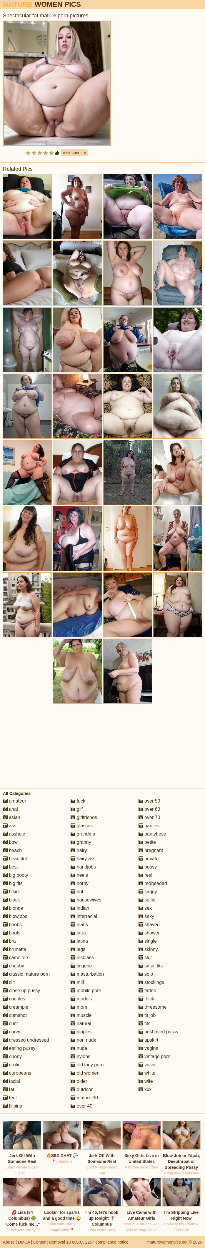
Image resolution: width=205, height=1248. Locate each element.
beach (12, 850)
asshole (14, 833)
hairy (79, 850)
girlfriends (84, 817)
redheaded (153, 883)
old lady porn (87, 1064)
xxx (145, 1089)
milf (77, 982)
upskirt (149, 1040)
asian (11, 817)
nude (79, 1048)
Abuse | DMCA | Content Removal (34, 1242)
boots (12, 932)
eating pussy (19, 1048)
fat (8, 1089)
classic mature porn (26, 974)
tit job (147, 1015)
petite (147, 842)
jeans (79, 924)
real (145, 875)
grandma (83, 833)
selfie (147, 899)
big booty (15, 875)
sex (145, 908)
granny (81, 842)
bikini (11, 891)
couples (14, 998)
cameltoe (15, 957)
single (148, 941)
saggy (148, 891)
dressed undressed (26, 1040)
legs (78, 949)
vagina (149, 1048)
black (11, 899)
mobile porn (86, 990)
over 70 (149, 817)
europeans (17, 1072)
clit (9, 982)
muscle (81, 1015)
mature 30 (84, 1097)
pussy (148, 866)
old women (85, 1072)
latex (78, 932)
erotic (12, 1064)
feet (10, 1097)
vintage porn (155, 1056)
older (79, 1081)
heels (79, 875)
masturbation (87, 974)
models (81, 998)
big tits (13, 883)
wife (146, 1081)
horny (79, 883)
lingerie (81, 965)
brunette (14, 949)
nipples (81, 1031)
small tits (151, 965)
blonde (13, 908)
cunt (10, 1023)
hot (77, 891)
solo (146, 974)
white (147, 1072)
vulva (147, 1064)
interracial (84, 916)
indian (80, 908)
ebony (12, 1056)
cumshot (15, 1015)
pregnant (151, 850)
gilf (77, 809)
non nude (83, 1040)
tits (145, 1023)
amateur (14, 800)
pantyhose (152, 833)
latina (79, 941)
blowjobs (15, 916)
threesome (153, 1007)
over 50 (149, 800)
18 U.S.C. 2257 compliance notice (97, 1242)
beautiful (15, 858)
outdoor (82, 1089)
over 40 (81, 1105)
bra (9, 941)
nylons (80, 1056)
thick (146, 998)
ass (9, 825)
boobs (12, 924)
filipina (12, 1105)
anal (10, 809)
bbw (10, 842)
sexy (146, 916)
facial (11, 1081)
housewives (86, 899)
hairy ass (83, 858)
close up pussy (21, 990)
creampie (15, 1007)
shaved (149, 924)
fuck (78, 800)
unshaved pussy (159, 1031)
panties (149, 825)
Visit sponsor (74, 152)
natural (81, 1023)
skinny (148, 949)
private (149, 858)
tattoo (147, 990)
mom (79, 1007)
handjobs (83, 866)
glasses (82, 825)
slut (145, 957)
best (10, 866)
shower (149, 932)
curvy (11, 1031)
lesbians (82, 957)
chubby (13, 965)
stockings (151, 982)
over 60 (149, 809)
